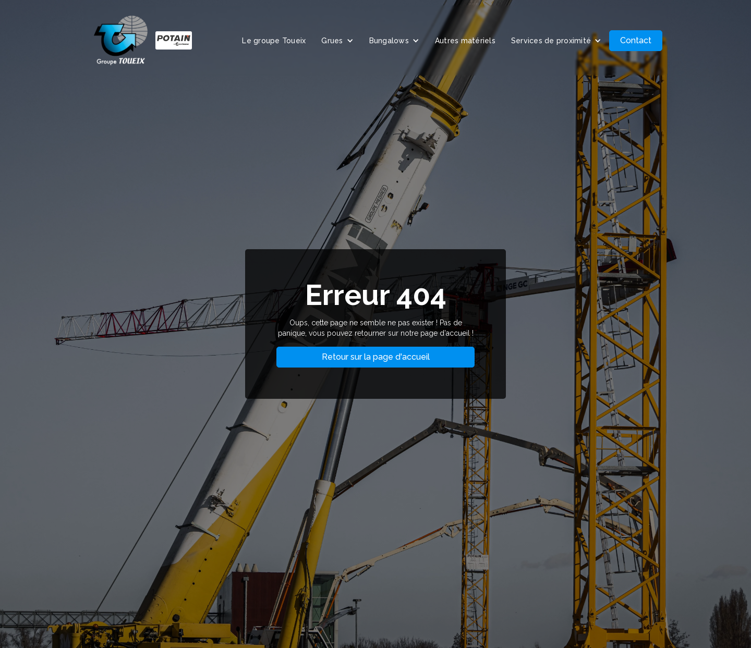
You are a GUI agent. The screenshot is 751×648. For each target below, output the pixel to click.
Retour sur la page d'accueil (376, 357)
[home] (143, 40)
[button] (337, 40)
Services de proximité (551, 40)
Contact (635, 40)
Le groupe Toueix (274, 40)
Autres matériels (465, 40)
